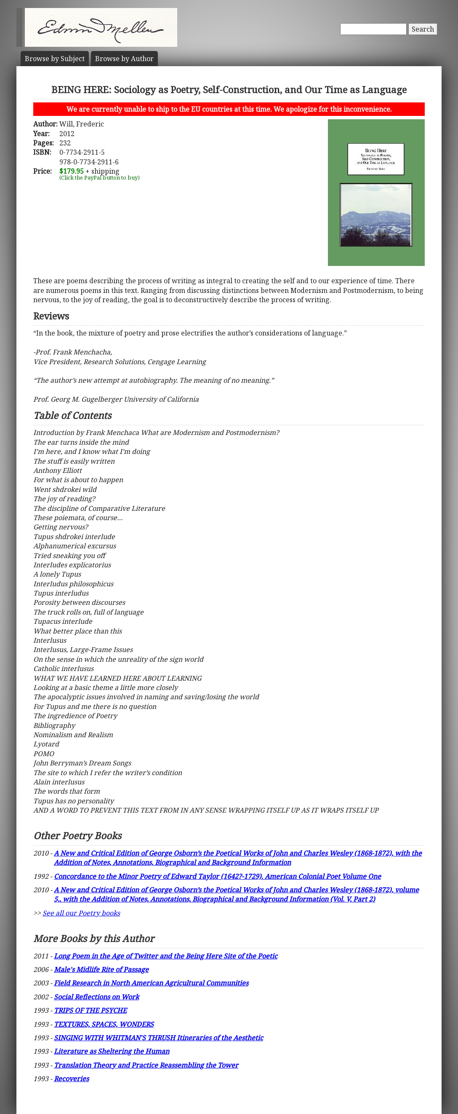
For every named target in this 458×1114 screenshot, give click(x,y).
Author (124, 58)
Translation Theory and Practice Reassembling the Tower (146, 1065)
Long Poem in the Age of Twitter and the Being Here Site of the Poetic (165, 956)
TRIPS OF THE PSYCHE (90, 1010)
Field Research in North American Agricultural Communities (151, 983)
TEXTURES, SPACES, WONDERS (104, 1024)
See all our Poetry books (81, 913)
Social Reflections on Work (96, 996)
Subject (55, 58)
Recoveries (71, 1078)
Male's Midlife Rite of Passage (101, 969)
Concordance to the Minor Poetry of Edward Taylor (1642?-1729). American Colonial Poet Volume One (217, 876)
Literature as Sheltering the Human (111, 1051)
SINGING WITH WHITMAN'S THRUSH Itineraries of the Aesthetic (158, 1037)
